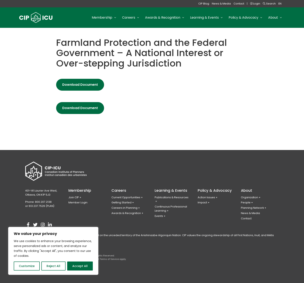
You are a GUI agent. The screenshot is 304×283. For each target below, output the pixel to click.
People (246, 202)
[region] (53, 251)
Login (255, 3)
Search (269, 3)
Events (159, 216)
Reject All (53, 266)
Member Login (77, 202)
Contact (239, 3)
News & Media (221, 3)
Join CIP (73, 197)
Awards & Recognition (126, 213)
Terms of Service (109, 259)
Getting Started (121, 202)
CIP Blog (203, 3)
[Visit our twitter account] (35, 225)
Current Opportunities (125, 197)
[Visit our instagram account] (43, 225)
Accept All (80, 266)
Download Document (83, 86)
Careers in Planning (124, 208)
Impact (202, 202)
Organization (249, 197)
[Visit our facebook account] (28, 225)
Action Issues (206, 197)
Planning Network (252, 208)
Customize (27, 266)
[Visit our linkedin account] (50, 225)
